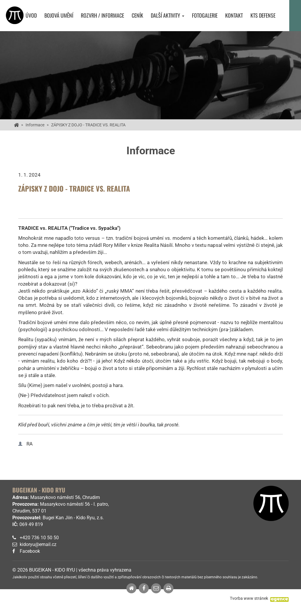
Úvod (31, 15)
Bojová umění (58, 15)
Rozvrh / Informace (102, 15)
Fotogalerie (205, 15)
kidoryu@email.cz (38, 544)
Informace (35, 125)
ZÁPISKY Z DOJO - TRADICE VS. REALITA (88, 125)
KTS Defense (262, 15)
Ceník (137, 15)
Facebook (30, 551)
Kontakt (234, 15)
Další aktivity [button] (167, 15)
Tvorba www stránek (249, 598)
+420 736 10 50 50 (39, 537)
